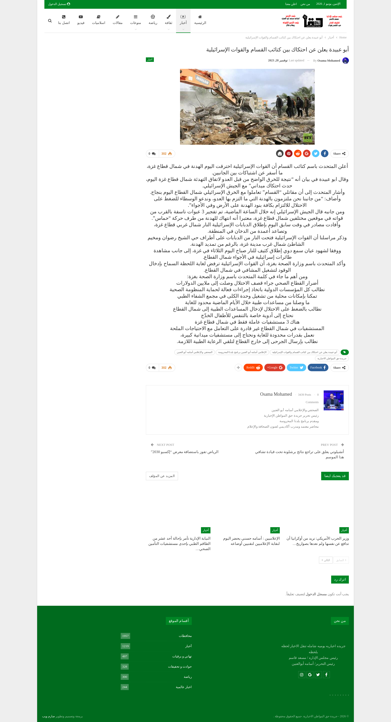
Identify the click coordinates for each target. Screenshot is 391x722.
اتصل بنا (64, 20)
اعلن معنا (291, 4)
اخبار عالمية (184, 685)
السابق (341, 558)
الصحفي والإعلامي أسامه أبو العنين (194, 351)
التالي (326, 558)
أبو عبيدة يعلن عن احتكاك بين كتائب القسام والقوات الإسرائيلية (304, 351)
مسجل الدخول (316, 592)
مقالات (117, 20)
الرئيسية (200, 20)
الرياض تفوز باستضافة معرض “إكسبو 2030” (184, 450)
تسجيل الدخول (59, 4)
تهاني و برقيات (182, 654)
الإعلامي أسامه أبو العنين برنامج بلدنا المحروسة (242, 351)
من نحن (305, 4)
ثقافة (168, 20)
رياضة (153, 20)
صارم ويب (48, 714)
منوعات (135, 20)
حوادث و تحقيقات (180, 664)
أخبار (183, 20)
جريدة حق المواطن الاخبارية (332, 357)
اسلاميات (98, 20)
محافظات (185, 634)
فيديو (81, 20)
